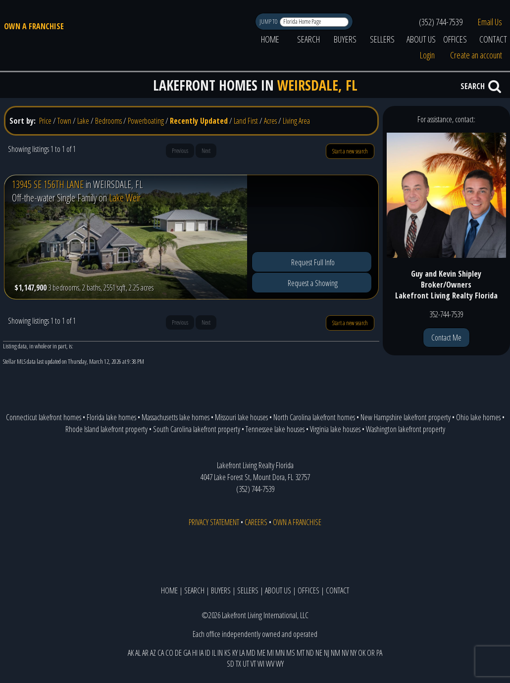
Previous (180, 150)
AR (145, 652)
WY (280, 663)
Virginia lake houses (335, 429)
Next (206, 150)
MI (270, 652)
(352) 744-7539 (440, 22)
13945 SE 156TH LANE (48, 184)
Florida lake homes (111, 417)
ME (261, 652)
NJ (326, 652)
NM (335, 652)
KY (235, 652)
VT (253, 663)
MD (250, 652)
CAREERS (256, 522)
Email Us (490, 22)
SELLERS (382, 39)
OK (361, 652)
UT (246, 663)
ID (207, 652)
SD (230, 663)
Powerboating (146, 120)
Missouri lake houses (241, 417)
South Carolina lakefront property (196, 429)
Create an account (476, 55)
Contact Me (446, 337)
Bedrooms (108, 120)
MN (280, 652)
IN (220, 652)
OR (371, 652)
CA (160, 652)
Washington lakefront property (405, 429)
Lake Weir (125, 197)
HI (195, 652)
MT (301, 652)
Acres (270, 120)
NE (318, 652)
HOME (270, 39)
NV (345, 652)
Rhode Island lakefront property (106, 429)
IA (201, 652)
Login (427, 55)
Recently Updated (199, 120)
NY (353, 652)
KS (227, 652)
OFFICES (455, 39)
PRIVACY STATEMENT (214, 522)
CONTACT (337, 590)
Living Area (296, 120)
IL (214, 652)
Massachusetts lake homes (175, 417)
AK (131, 652)
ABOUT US (421, 39)
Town (64, 120)
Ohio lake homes (478, 417)
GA (187, 652)
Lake (83, 120)
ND (310, 652)
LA (242, 652)
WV (270, 663)
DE (178, 652)
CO (169, 652)
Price (45, 120)
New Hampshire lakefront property (405, 417)
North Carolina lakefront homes (314, 417)
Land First (246, 120)
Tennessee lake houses (275, 429)
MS (290, 652)
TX (238, 663)
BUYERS (345, 39)
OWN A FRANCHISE (34, 26)
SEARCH (308, 39)
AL (138, 652)
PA (379, 652)
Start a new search (350, 151)
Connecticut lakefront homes (43, 417)
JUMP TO (269, 21)
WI (260, 663)
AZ (153, 652)
